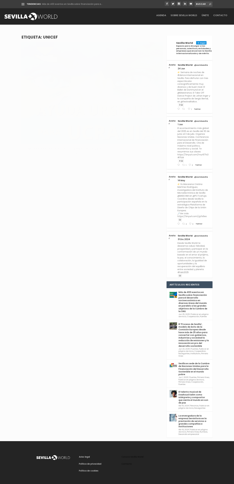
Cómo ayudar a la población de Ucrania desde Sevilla (53, 98)
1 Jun (180, 121)
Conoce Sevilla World (132, 454)
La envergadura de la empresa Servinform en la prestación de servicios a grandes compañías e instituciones (192, 418)
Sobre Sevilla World (184, 17)
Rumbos (203, 429)
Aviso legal (84, 454)
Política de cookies (88, 468)
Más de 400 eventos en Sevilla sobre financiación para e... (72, 4)
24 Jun (181, 65)
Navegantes (184, 351)
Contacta (126, 461)
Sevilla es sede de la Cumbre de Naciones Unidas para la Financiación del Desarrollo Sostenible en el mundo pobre (194, 366)
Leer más (31, 127)
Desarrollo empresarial (188, 431)
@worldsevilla (201, 62)
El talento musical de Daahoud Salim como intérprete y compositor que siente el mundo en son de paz (193, 395)
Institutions (195, 351)
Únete (205, 17)
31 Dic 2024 (184, 236)
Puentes (69, 104)
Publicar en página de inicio (191, 377)
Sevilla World (185, 62)
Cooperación (59, 104)
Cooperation (200, 348)
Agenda (161, 17)
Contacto (220, 17)
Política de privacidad (90, 461)
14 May (181, 177)
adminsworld (34, 104)
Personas (194, 403)
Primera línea (203, 374)
